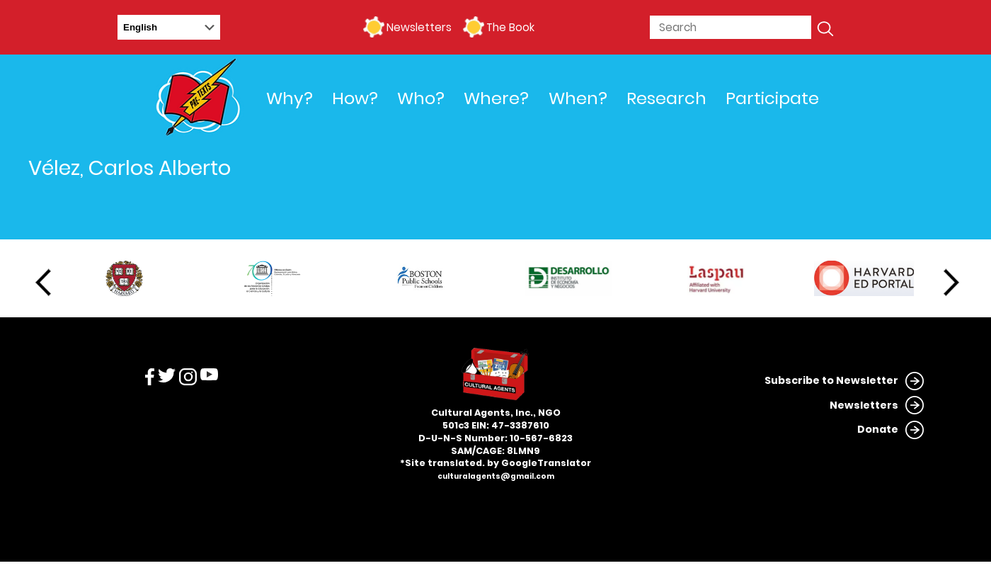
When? (578, 98)
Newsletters (419, 27)
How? (355, 98)
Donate (877, 429)
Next (951, 282)
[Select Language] (169, 27)
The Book (510, 27)
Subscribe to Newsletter (831, 380)
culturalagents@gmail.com (495, 476)
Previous (43, 282)
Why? (289, 98)
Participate (772, 98)
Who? (421, 98)
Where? (496, 98)
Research (666, 98)
